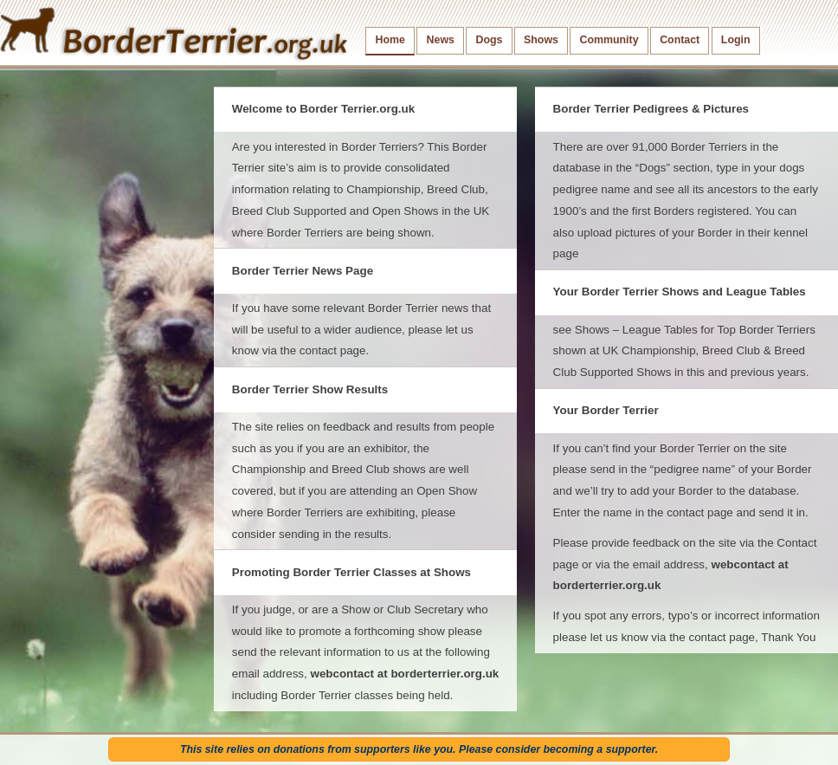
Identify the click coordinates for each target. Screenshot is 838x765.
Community (609, 40)
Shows (541, 40)
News (440, 40)
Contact (679, 40)
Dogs (489, 40)
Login (736, 40)
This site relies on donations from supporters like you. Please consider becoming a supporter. (419, 749)
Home (390, 40)
